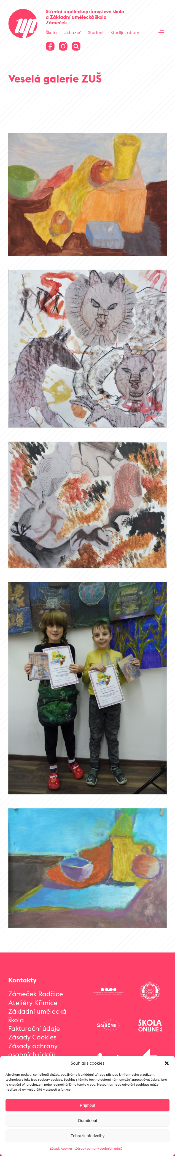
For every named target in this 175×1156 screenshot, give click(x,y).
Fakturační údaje (34, 1028)
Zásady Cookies (32, 1037)
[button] (166, 1063)
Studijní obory (125, 32)
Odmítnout (87, 1120)
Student (96, 32)
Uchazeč (72, 32)
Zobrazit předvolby (87, 1135)
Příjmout (87, 1105)
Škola (51, 32)
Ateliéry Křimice (33, 1002)
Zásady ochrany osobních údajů (99, 1148)
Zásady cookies (61, 1148)
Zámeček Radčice (35, 994)
